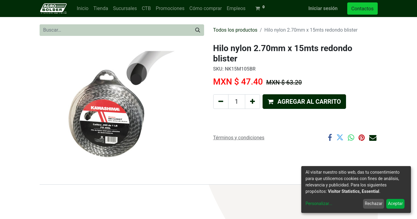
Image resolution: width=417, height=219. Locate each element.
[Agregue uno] (252, 101)
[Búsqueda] (197, 30)
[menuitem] (82, 8)
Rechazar (374, 203)
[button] (304, 101)
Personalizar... (319, 203)
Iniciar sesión (322, 8)
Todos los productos (235, 30)
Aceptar (395, 203)
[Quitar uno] (220, 101)
